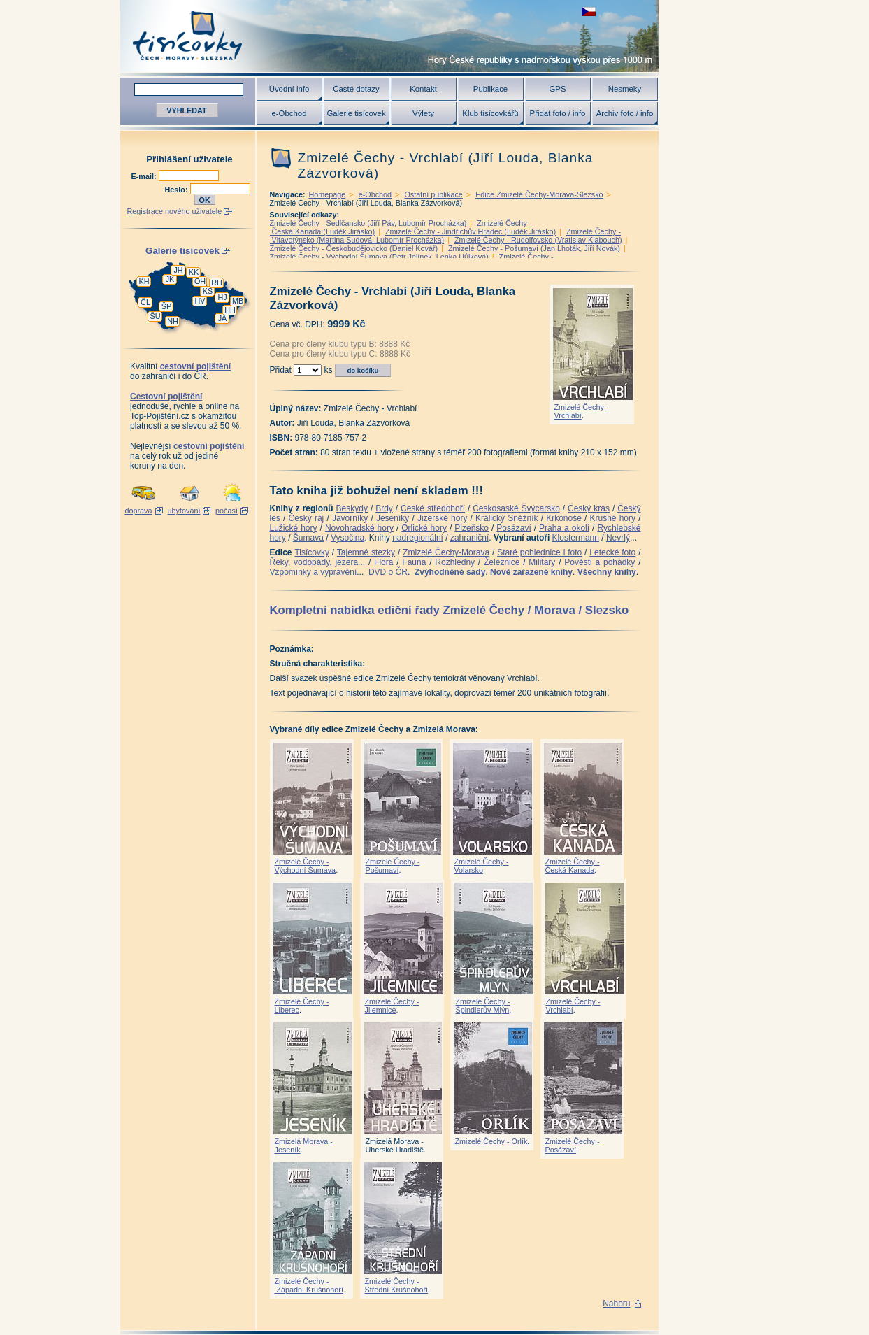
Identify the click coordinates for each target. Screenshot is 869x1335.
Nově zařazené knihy (531, 572)
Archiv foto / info (625, 113)
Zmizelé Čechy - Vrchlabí (581, 411)
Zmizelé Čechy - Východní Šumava (305, 865)
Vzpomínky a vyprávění (313, 572)
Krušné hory (612, 518)
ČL (145, 302)
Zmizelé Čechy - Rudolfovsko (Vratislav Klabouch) (538, 240)
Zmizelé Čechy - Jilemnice (392, 1005)
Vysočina (347, 538)
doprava (138, 510)
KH (144, 281)
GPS (557, 89)
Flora (383, 562)
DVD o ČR (388, 572)
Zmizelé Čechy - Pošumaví (393, 865)
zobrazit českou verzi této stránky (589, 11)
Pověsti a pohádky (599, 562)
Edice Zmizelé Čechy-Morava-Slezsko (539, 194)
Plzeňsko (471, 528)
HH (230, 310)
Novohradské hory (359, 528)
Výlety (423, 113)
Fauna (414, 562)
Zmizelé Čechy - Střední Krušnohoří (397, 1285)
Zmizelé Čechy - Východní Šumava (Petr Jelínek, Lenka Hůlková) (379, 256)
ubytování (184, 510)
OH (200, 281)
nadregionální (417, 538)
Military (542, 562)
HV (200, 301)
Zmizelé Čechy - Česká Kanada (572, 865)
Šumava (308, 538)
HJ (222, 297)
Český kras (589, 508)
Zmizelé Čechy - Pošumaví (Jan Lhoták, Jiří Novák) (534, 248)
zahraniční (469, 538)
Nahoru (616, 1303)
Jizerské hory (442, 518)
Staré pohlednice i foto (539, 552)
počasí (226, 510)
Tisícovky (311, 552)
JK (170, 279)
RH (216, 282)
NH (172, 321)
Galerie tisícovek (355, 113)
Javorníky (350, 518)
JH (177, 270)
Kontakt (423, 89)
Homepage (327, 194)
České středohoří (433, 508)
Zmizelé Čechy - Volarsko (481, 865)
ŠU (155, 316)
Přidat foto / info (558, 113)
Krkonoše (564, 518)
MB (237, 301)
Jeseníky (392, 518)
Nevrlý (618, 538)
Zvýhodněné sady (450, 572)
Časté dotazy (356, 89)
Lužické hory (293, 528)
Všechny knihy (606, 572)
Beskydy (352, 508)
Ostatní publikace (433, 194)
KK (194, 272)
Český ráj (306, 518)
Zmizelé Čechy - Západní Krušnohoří (309, 1285)
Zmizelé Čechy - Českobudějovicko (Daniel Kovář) (354, 248)
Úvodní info (289, 89)
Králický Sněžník (506, 518)
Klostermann (575, 538)
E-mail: (145, 176)
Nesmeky (624, 89)
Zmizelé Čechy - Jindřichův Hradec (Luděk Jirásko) (470, 231)
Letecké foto (612, 552)
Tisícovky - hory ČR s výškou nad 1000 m (389, 36)
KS (208, 291)
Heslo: (177, 189)
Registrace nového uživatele (174, 211)
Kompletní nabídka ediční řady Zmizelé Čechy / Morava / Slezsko (449, 610)
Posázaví (513, 528)
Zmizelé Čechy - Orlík (491, 1141)
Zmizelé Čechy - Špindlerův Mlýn (483, 1005)
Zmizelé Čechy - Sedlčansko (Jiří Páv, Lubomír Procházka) (368, 223)
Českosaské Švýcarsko (516, 508)
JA (222, 318)
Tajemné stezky (366, 552)
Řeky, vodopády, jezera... (318, 562)
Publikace (490, 89)
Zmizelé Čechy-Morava (446, 552)
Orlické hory (424, 528)
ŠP (166, 306)
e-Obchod (288, 113)
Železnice (501, 562)
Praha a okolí (564, 528)
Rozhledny (455, 562)
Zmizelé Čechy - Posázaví (572, 1145)
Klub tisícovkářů (490, 113)
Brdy (384, 508)
